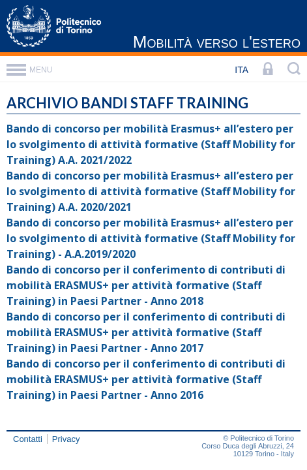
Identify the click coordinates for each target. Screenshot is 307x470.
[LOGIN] (267, 69)
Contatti (27, 439)
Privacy (66, 439)
